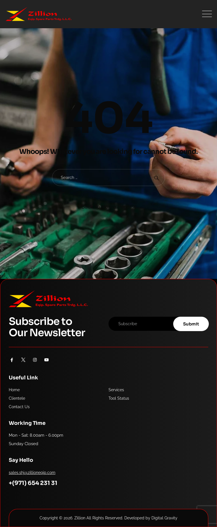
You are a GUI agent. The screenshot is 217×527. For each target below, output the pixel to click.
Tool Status (118, 398)
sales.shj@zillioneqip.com (32, 472)
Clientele (17, 398)
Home (14, 390)
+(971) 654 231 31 (33, 483)
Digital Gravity (164, 518)
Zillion (79, 518)
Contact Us (19, 406)
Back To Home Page (105, 207)
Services (116, 390)
